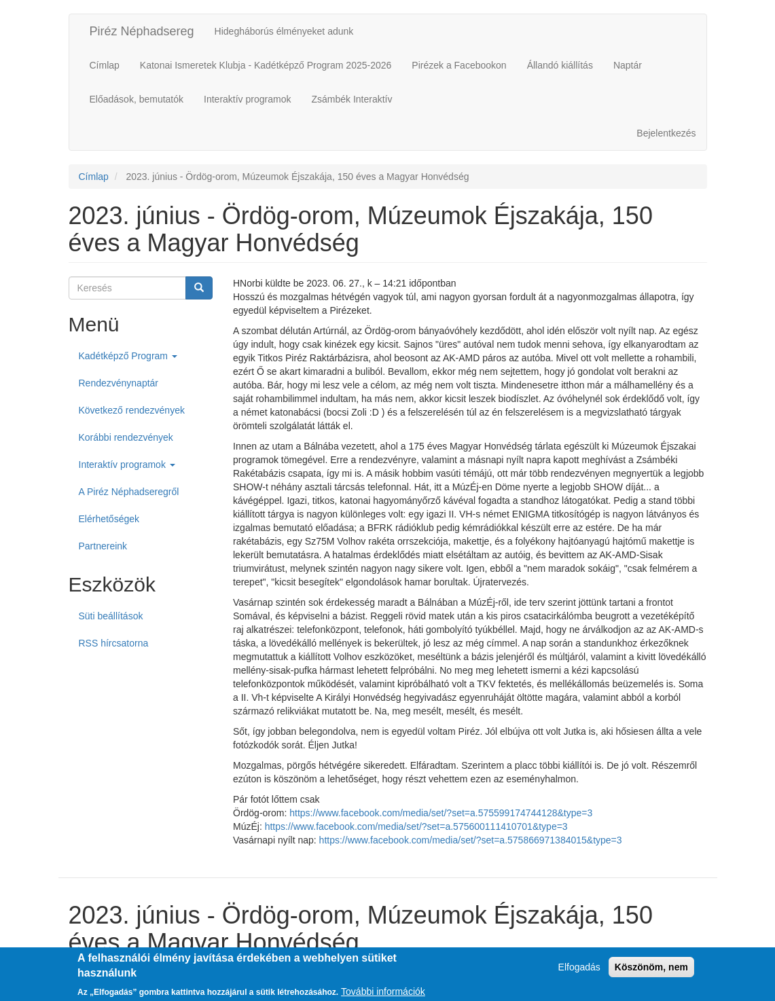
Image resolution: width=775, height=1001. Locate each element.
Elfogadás (579, 971)
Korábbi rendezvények (126, 437)
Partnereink (103, 546)
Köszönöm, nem (651, 971)
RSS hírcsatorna (114, 643)
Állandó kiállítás (560, 65)
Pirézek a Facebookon (459, 65)
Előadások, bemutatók (137, 99)
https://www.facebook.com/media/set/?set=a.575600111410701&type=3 (416, 826)
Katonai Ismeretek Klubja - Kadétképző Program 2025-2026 (265, 65)
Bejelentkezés (666, 133)
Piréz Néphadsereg (142, 31)
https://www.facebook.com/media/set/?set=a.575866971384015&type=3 (470, 840)
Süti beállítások (111, 616)
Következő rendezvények (132, 410)
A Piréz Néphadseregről (129, 491)
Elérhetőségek (109, 518)
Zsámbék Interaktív (351, 99)
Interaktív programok (247, 99)
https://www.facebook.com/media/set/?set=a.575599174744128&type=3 (440, 812)
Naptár (627, 65)
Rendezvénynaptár (119, 383)
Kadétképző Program (128, 355)
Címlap (105, 65)
